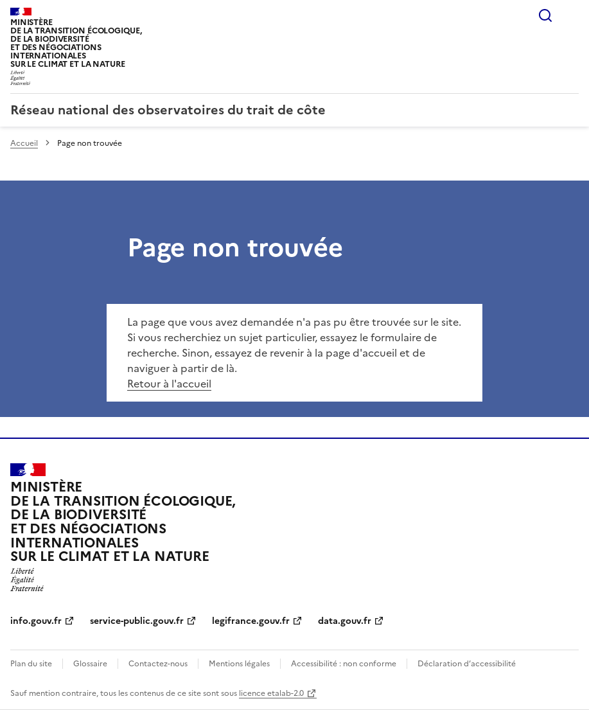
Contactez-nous (158, 664)
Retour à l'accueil (169, 383)
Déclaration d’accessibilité (467, 664)
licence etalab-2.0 (271, 693)
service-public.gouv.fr (137, 621)
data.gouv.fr (344, 621)
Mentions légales (239, 664)
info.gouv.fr (36, 621)
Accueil (24, 143)
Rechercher (545, 15)
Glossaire (90, 664)
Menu (571, 15)
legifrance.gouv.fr (251, 621)
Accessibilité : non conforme (343, 664)
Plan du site (31, 664)
